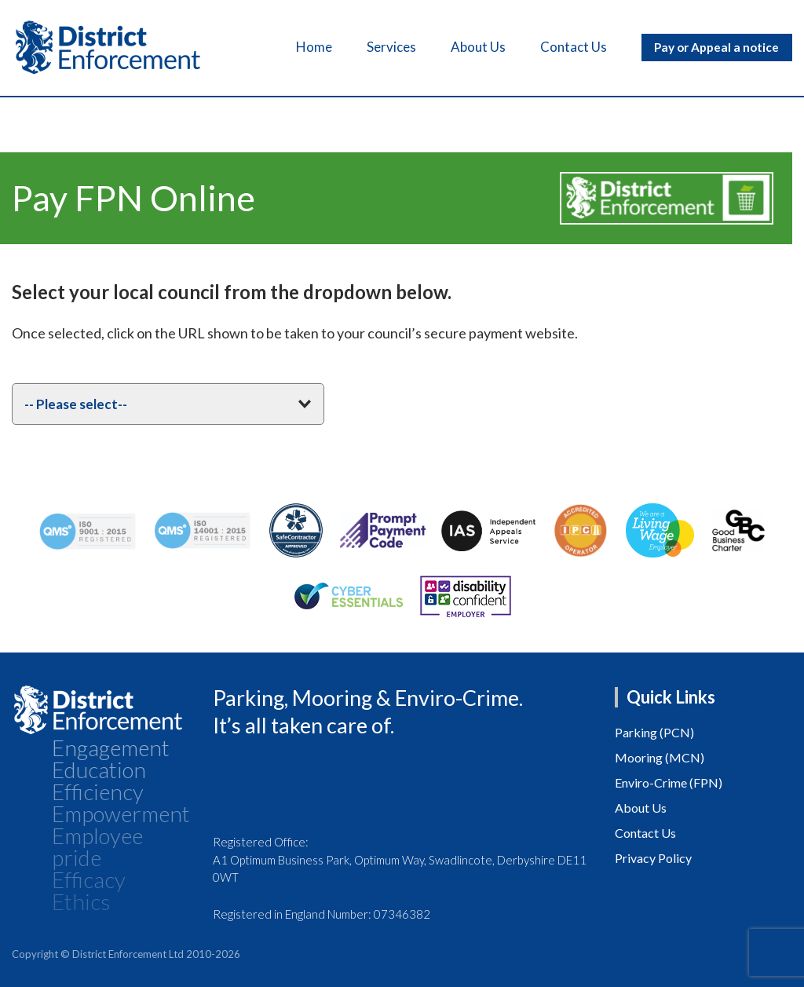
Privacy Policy (653, 857)
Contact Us (563, 46)
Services (381, 46)
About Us (467, 46)
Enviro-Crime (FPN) (668, 782)
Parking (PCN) (654, 732)
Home (304, 46)
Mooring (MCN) (659, 757)
